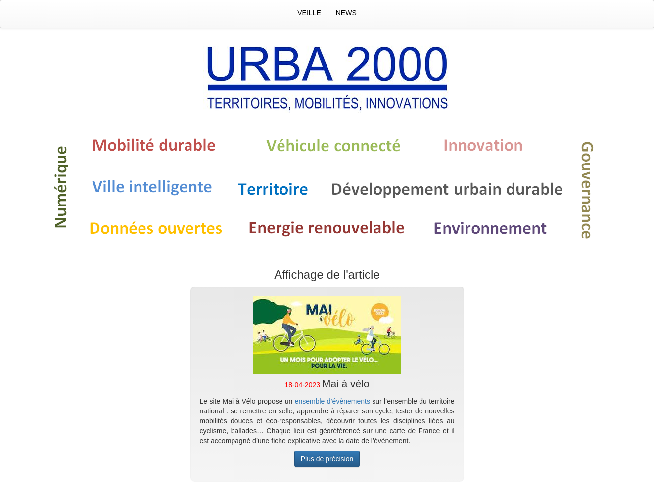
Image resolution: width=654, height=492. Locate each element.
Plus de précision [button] (327, 459)
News (346, 13)
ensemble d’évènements (332, 401)
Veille (309, 13)
